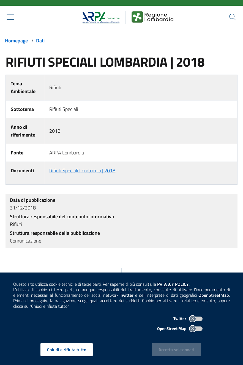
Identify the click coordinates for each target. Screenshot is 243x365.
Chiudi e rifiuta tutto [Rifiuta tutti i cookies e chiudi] (66, 349)
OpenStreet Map (180, 328)
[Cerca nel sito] (232, 17)
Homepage (16, 40)
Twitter (188, 318)
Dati (40, 40)
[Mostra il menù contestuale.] (10, 17)
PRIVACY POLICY (173, 284)
